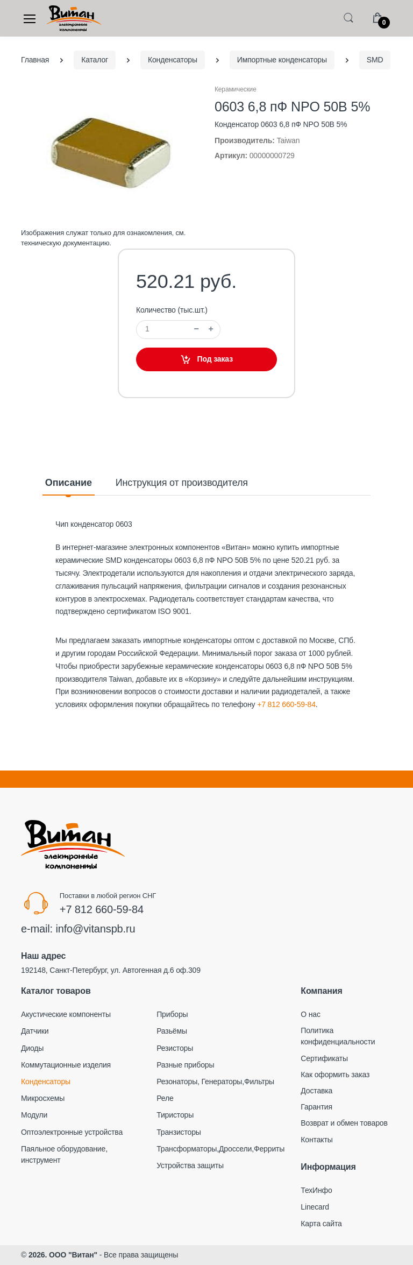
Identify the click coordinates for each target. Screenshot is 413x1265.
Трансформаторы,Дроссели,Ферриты (220, 1148)
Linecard (315, 1207)
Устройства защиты (190, 1165)
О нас (311, 1014)
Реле (164, 1098)
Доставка (316, 1090)
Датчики (34, 1031)
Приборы (172, 1014)
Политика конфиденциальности (338, 1036)
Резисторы (174, 1048)
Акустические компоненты (66, 1014)
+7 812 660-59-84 (286, 704)
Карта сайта (321, 1223)
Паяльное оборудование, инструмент (64, 1154)
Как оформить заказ (335, 1074)
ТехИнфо (316, 1190)
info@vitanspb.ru (95, 929)
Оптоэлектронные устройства (72, 1132)
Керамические (236, 89)
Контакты (316, 1139)
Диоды (32, 1048)
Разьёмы (171, 1031)
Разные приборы (185, 1065)
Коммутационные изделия (66, 1065)
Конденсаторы (45, 1081)
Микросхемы (43, 1098)
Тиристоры (175, 1115)
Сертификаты (324, 1058)
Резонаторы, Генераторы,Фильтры (215, 1081)
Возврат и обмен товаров (344, 1123)
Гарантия (316, 1107)
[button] (348, 17)
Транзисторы (178, 1132)
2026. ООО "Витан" (63, 1254)
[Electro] (74, 18)
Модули (34, 1115)
